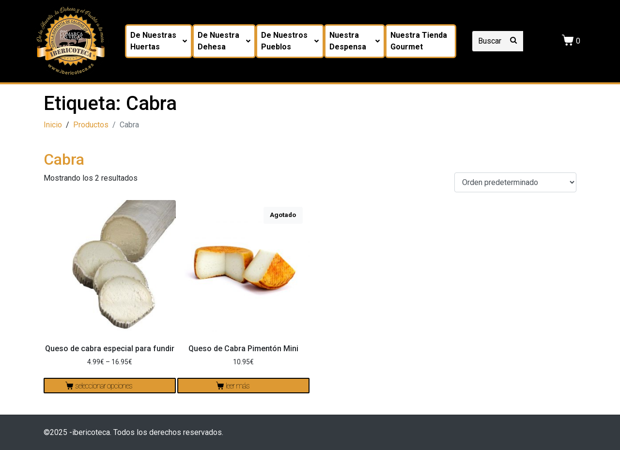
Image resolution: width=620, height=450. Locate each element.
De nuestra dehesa (224, 41)
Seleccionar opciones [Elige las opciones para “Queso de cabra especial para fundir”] (103, 385)
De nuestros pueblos (290, 41)
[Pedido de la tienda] (515, 182)
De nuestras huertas (158, 41)
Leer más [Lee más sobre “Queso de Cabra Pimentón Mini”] (237, 385)
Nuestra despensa (354, 41)
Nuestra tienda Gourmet (418, 41)
